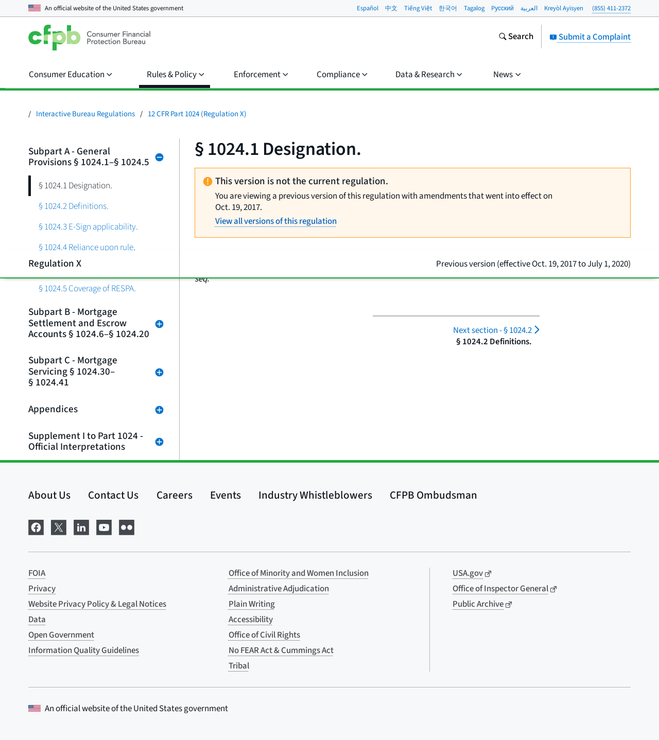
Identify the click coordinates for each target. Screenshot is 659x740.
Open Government (61, 635)
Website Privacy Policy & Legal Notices (97, 604)
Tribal (239, 666)
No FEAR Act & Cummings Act (281, 650)
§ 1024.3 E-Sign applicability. (88, 226)
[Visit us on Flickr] (126, 526)
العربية (529, 8)
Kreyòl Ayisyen (563, 8)
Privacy (42, 589)
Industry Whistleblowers (315, 495)
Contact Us (113, 495)
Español (367, 8)
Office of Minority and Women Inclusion (299, 573)
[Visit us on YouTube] (104, 526)
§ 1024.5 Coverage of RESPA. (87, 288)
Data (37, 619)
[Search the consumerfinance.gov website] (515, 37)
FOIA (36, 573)
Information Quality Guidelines (83, 650)
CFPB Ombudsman (433, 495)
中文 (391, 8)
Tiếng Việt (418, 8)
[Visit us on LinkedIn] (81, 526)
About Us (49, 495)
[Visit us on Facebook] (36, 526)
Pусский (502, 8)
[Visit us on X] (58, 526)
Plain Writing (252, 604)
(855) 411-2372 (611, 8)
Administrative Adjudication (279, 589)
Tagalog (474, 8)
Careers (175, 495)
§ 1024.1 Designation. (75, 185)
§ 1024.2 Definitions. (74, 206)
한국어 (448, 8)
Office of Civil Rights (264, 635)
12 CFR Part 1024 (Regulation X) (197, 114)
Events (225, 495)
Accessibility (251, 619)
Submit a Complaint (590, 37)
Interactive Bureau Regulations (85, 114)
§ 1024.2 (492, 330)
